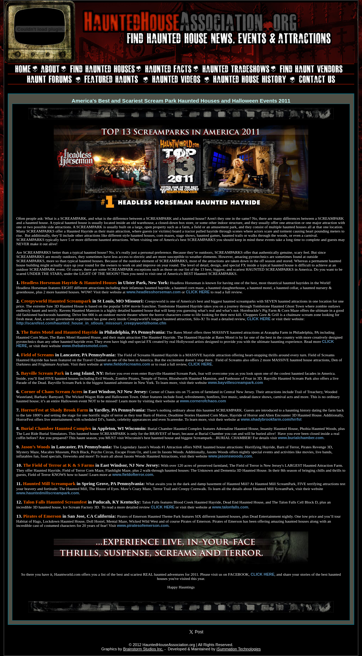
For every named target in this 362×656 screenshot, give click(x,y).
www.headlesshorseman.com (153, 292)
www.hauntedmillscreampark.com (47, 493)
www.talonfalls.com (230, 507)
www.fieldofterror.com (132, 474)
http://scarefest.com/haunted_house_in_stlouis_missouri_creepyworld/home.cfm (91, 323)
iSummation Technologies (238, 649)
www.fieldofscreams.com (127, 364)
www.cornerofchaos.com (203, 401)
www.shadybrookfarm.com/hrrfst (271, 419)
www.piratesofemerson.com (143, 525)
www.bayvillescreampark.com (235, 382)
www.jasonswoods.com (230, 456)
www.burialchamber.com (300, 438)
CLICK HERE (198, 292)
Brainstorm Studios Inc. (143, 649)
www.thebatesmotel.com (84, 346)
